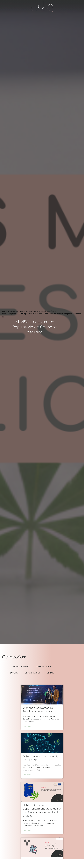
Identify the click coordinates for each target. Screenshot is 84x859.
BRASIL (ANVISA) (21, 666)
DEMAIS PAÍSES (32, 673)
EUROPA (14, 673)
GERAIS (50, 673)
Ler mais (27, 726)
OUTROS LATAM (43, 666)
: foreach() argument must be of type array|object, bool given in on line (41, 322)
